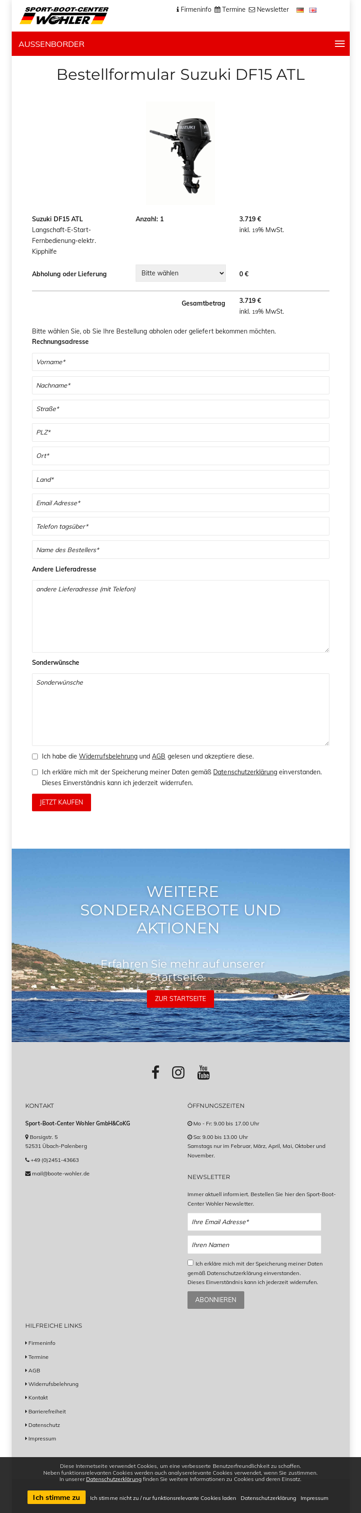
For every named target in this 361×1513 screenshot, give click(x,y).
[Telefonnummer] (180, 526)
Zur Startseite (180, 999)
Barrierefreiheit (47, 1411)
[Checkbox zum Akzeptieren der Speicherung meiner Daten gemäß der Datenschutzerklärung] (35, 772)
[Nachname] (180, 385)
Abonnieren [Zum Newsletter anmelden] (215, 1300)
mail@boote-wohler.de (61, 1173)
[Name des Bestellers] (180, 549)
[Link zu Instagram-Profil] (178, 1072)
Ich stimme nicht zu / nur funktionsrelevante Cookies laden (163, 1498)
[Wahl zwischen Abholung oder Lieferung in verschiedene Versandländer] (181, 273)
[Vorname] (180, 362)
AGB (158, 756)
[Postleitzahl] (180, 432)
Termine (38, 1356)
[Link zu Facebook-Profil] (155, 1072)
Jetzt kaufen (61, 802)
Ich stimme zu (56, 1497)
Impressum (42, 1438)
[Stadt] (180, 456)
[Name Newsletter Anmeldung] (254, 1244)
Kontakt (38, 1397)
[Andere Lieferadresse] (180, 616)
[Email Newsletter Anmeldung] (254, 1222)
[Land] (180, 479)
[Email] (180, 503)
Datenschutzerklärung (245, 772)
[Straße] (180, 409)
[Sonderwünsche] (180, 709)
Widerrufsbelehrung (108, 756)
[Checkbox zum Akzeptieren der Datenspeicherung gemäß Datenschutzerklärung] (190, 1263)
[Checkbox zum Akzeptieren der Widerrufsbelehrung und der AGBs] (35, 756)
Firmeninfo (42, 1342)
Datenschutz (44, 1425)
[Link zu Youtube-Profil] (203, 1072)
